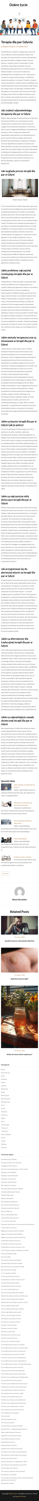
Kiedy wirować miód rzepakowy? (19, 1054)
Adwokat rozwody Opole (9, 1328)
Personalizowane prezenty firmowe (12, 1409)
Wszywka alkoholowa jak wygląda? (12, 1188)
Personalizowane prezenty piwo (11, 1380)
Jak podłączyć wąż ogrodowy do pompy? (14, 1455)
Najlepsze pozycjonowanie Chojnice (12, 1231)
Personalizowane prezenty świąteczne (13, 1351)
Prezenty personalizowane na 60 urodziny (14, 1169)
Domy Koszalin (6, 1257)
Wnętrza (4, 1144)
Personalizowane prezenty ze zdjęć (12, 1393)
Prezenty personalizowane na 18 (11, 1396)
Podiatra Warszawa (7, 1195)
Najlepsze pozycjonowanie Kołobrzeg (13, 1237)
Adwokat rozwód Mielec (9, 1172)
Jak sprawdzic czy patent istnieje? (12, 1426)
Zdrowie (5, 873)
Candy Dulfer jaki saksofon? (10, 1218)
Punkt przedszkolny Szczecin (10, 1276)
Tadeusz (5, 46)
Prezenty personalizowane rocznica (12, 1406)
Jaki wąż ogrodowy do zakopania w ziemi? (14, 1461)
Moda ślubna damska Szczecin (10, 1439)
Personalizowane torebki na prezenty (13, 1390)
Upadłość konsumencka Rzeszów (11, 1448)
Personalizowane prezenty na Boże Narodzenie (16, 1364)
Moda (3, 1092)
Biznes (3, 1069)
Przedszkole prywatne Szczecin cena (13, 1247)
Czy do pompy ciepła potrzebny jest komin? (15, 1250)
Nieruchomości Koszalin (8, 1270)
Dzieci (3, 1076)
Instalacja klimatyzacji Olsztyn (10, 1192)
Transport (4, 1128)
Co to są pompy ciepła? (8, 1273)
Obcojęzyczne (5, 1102)
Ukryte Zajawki (6, 1134)
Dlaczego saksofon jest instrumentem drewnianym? (17, 1224)
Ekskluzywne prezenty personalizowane (14, 1387)
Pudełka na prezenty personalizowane (13, 1400)
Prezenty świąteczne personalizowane (13, 1357)
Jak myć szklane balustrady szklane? (12, 1309)
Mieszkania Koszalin (7, 1483)
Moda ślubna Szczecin (8, 1442)
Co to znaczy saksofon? (8, 1221)
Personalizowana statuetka (10, 1413)
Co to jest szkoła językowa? (10, 1289)
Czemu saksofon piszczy (9, 1227)
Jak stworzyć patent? (8, 1422)
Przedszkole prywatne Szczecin (11, 1244)
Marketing (4, 1089)
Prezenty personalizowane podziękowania (14, 1377)
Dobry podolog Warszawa (9, 1214)
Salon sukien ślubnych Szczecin (11, 1432)
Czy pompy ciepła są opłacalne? (11, 1260)
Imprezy (3, 1086)
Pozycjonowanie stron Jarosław (11, 1162)
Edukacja (4, 1079)
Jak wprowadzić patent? (9, 1419)
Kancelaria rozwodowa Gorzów (11, 1318)
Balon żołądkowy (6, 1211)
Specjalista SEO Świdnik (9, 1159)
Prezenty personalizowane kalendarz (13, 1370)
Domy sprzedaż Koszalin (9, 1253)
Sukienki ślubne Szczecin (9, 1445)
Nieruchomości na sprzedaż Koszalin (12, 1266)
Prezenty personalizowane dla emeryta (13, 1403)
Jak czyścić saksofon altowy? (10, 1205)
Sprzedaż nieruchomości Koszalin (11, 1263)
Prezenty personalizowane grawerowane (14, 1383)
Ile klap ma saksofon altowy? (10, 1208)
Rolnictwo (4, 1115)
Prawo (3, 1108)
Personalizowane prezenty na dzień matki (14, 1348)
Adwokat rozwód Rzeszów (9, 1175)
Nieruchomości (6, 1099)
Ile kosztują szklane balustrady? (11, 1312)
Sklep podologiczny (7, 1198)
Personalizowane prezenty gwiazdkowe (14, 1361)
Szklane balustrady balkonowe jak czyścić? (14, 1302)
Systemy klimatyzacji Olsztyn (10, 1283)
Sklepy (3, 1118)
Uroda (3, 1138)
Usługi (3, 1141)
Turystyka (4, 1131)
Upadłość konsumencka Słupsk (11, 1435)
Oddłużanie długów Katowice (10, 1240)
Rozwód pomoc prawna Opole (10, 1335)
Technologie (5, 1125)
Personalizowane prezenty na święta (13, 1344)
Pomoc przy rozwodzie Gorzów (11, 1315)
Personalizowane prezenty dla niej (12, 1367)
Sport (3, 1121)
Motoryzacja (5, 1095)
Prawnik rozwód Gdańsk (9, 1325)
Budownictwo (5, 1073)
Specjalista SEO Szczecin (9, 1166)
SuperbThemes (20, 1496)
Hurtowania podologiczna (9, 1201)
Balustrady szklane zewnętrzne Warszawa (14, 1296)
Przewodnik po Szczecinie (9, 1468)
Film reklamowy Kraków (8, 1185)
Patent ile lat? (5, 1416)
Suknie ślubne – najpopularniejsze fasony (14, 1429)
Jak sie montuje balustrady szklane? (12, 1292)
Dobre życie (18, 5)
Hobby (3, 1082)
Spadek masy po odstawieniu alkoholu (19, 941)
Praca (3, 1105)
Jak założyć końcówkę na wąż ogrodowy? (14, 1452)
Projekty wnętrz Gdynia (22, 857)
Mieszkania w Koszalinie (8, 1474)
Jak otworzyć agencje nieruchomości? (13, 1471)
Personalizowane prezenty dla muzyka (13, 1374)
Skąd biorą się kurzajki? (19, 979)
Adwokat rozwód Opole (8, 1182)
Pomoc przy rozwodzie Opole (10, 1341)
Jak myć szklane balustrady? (10, 1305)
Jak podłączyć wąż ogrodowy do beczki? (14, 1465)
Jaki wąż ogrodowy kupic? (9, 1458)
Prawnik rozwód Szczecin (9, 1338)
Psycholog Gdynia (20, 839)
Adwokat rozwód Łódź (8, 1179)
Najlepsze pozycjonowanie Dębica (12, 1234)
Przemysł (4, 1112)
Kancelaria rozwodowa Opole (10, 1322)
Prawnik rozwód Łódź (8, 1331)
